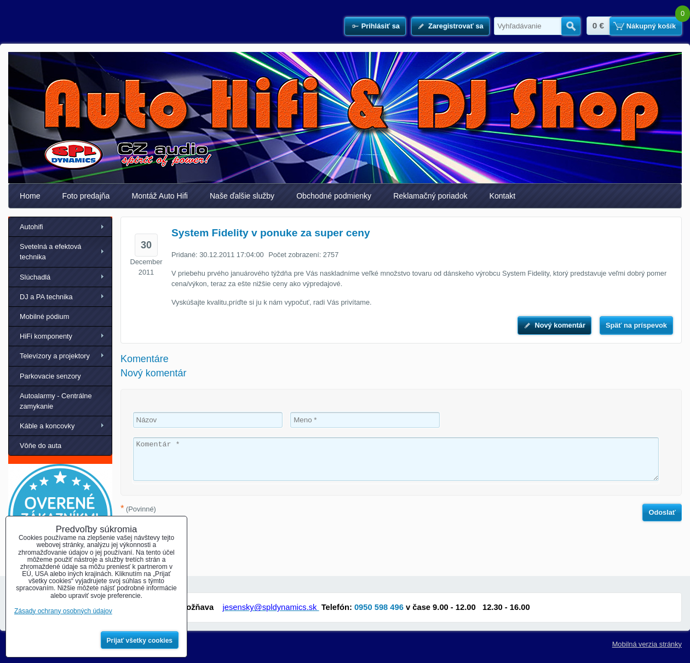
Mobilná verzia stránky (647, 644)
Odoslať (662, 512)
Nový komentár (559, 325)
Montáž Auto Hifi (159, 195)
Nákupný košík (651, 26)
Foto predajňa (86, 195)
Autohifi (31, 227)
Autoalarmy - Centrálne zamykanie (56, 401)
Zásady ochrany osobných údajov (63, 611)
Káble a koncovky (47, 426)
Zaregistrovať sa (456, 26)
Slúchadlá (35, 277)
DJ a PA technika (46, 297)
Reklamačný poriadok (430, 195)
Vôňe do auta (40, 445)
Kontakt (503, 195)
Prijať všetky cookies (140, 640)
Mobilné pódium (44, 316)
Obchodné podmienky (333, 195)
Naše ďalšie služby (242, 195)
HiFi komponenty (46, 336)
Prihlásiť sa (380, 26)
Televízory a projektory (55, 356)
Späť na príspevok (636, 325)
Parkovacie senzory (50, 376)
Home (30, 195)
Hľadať (570, 26)
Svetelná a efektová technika (50, 251)
